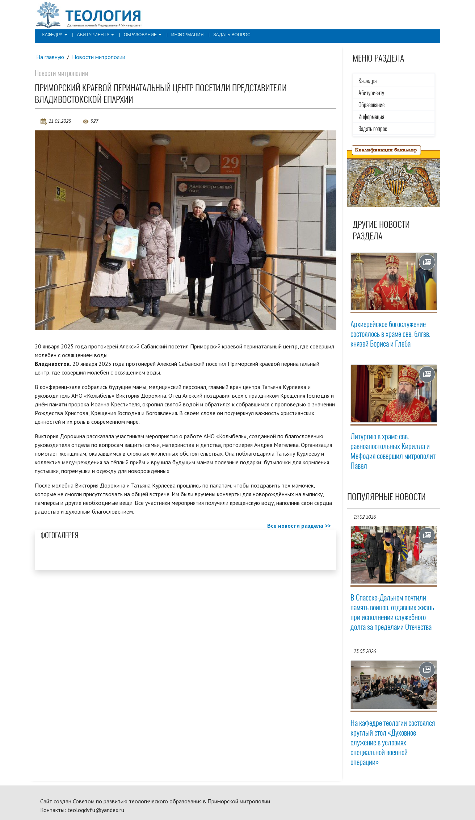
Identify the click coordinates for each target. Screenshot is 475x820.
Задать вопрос (228, 34)
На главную (50, 56)
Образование (140, 34)
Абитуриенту (94, 34)
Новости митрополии (99, 56)
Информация (185, 34)
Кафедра (54, 34)
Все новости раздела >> (299, 525)
